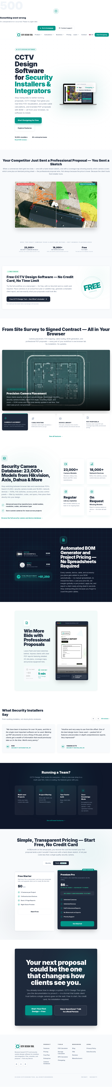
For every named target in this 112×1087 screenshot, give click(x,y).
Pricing (68, 34)
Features (46, 1048)
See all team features (56, 821)
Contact (84, 34)
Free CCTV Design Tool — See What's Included (28, 299)
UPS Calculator (63, 1057)
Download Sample (77, 676)
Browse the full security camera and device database (22, 518)
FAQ (73, 1052)
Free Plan (46, 1055)
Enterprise (46, 1058)
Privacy (84, 1077)
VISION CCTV (71, 746)
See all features (56, 436)
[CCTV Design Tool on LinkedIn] (25, 1064)
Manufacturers (77, 1058)
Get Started (77, 924)
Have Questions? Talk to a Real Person (70, 1010)
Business (60, 35)
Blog (73, 1048)
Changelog (61, 1060)
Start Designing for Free (28, 120)
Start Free (35, 912)
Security (93, 1077)
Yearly (61, 863)
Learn (76, 35)
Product (38, 35)
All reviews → (105, 719)
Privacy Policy (91, 1048)
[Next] (98, 719)
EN (91, 34)
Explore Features (25, 128)
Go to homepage (46, 28)
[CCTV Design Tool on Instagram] (21, 1064)
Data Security (91, 1052)
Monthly (48, 863)
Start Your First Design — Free (38, 1010)
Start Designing (102, 34)
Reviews (75, 1055)
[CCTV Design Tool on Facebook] (16, 1064)
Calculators (49, 35)
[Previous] (93, 719)
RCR (13, 746)
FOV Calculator (63, 1048)
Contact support (65, 28)
